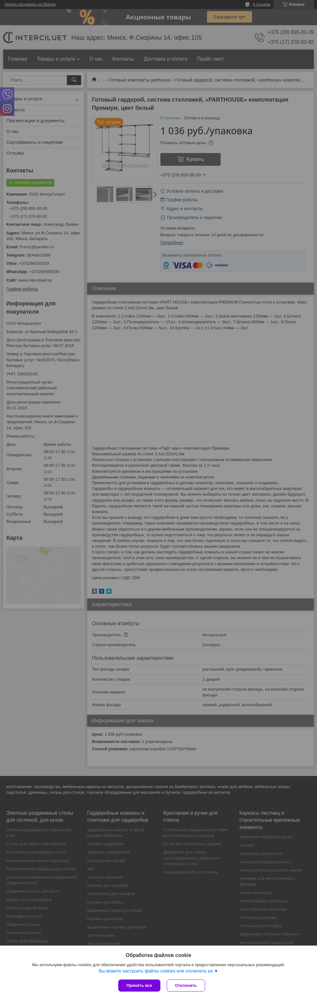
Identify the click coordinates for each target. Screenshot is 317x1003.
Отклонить (186, 985)
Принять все (139, 985)
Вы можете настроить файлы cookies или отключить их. (156, 970)
